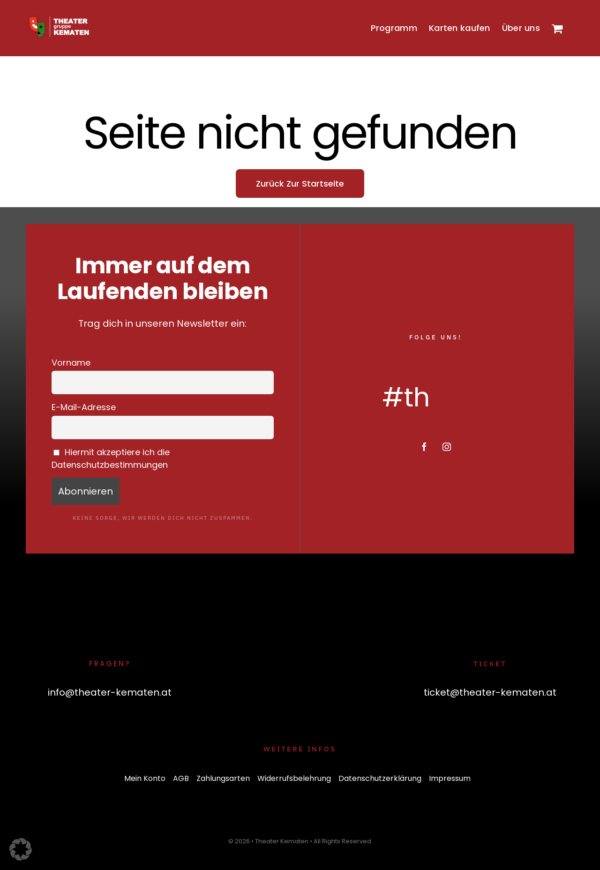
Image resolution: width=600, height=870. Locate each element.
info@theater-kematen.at (110, 692)
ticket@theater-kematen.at (490, 692)
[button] (20, 849)
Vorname (71, 362)
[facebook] (424, 447)
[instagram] (447, 447)
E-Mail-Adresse (84, 407)
